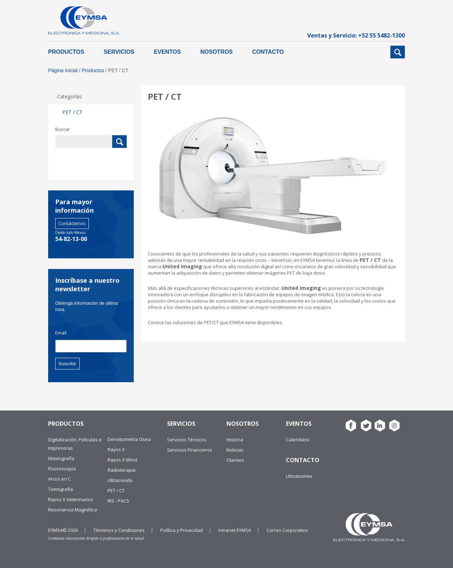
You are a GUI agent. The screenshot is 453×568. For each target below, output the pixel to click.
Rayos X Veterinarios (70, 499)
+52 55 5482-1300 (381, 35)
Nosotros (216, 52)
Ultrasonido (120, 480)
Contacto (268, 52)
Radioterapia (122, 470)
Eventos (167, 52)
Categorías (69, 96)
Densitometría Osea (129, 439)
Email (61, 333)
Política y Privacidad (181, 530)
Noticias (234, 450)
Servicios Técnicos (186, 439)
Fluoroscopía (62, 468)
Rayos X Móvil (122, 460)
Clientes (235, 460)
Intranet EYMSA (234, 530)
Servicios (119, 52)
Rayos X (116, 449)
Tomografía (60, 489)
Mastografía (61, 458)
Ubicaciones (299, 476)
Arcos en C (59, 479)
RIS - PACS (118, 501)
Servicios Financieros (189, 450)
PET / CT (72, 112)
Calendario (298, 439)
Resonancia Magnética (72, 509)
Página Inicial (63, 70)
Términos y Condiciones (119, 530)
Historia (234, 439)
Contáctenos (72, 223)
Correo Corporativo (287, 530)
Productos (66, 52)
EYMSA (84, 20)
